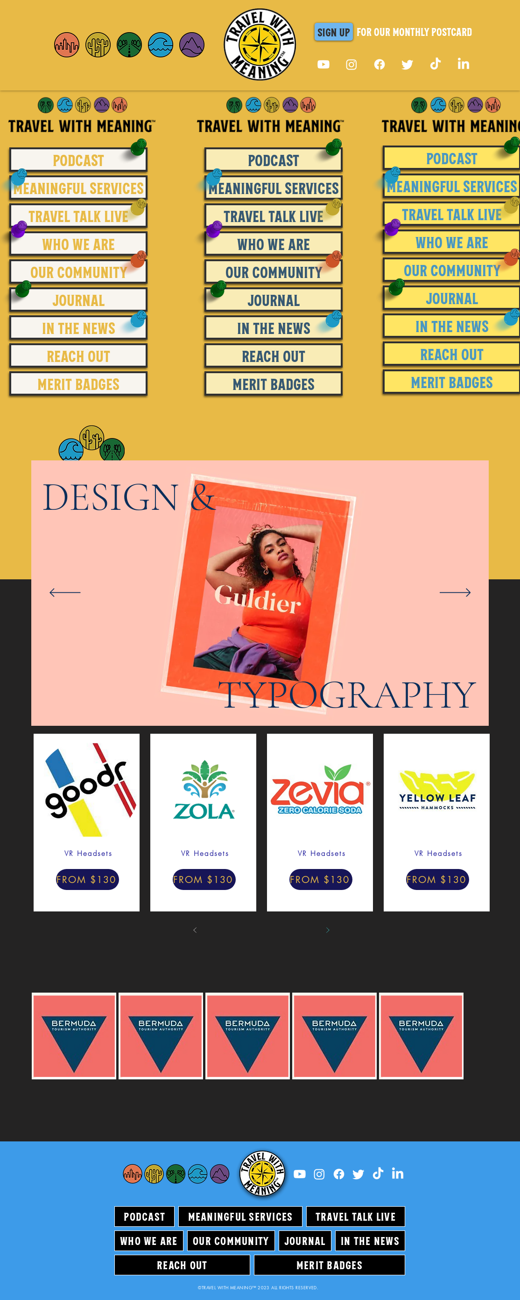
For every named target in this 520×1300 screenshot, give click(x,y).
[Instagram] (351, 64)
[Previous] (65, 593)
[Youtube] (323, 64)
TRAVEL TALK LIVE (78, 215)
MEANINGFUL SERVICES (78, 187)
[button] (334, 32)
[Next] (455, 593)
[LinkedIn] (464, 64)
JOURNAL (78, 299)
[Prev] (195, 930)
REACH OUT (78, 355)
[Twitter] (408, 64)
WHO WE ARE (78, 243)
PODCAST (78, 159)
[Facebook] (379, 64)
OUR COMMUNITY (78, 271)
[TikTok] (436, 64)
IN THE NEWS (78, 327)
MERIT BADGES (78, 383)
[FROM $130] (87, 879)
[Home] (66, 44)
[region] (112, 450)
